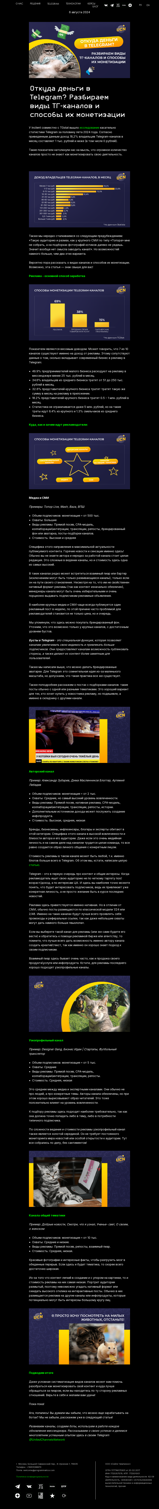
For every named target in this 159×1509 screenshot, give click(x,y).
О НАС (19, 4)
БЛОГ (95, 7)
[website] (106, 5)
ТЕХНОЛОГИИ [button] (73, 4)
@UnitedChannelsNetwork (47, 1439)
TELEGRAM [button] (53, 4)
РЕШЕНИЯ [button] (35, 4)
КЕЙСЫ (91, 4)
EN (148, 5)
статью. (34, 865)
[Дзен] (130, 5)
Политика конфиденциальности (32, 1476)
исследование (89, 127)
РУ (140, 5)
